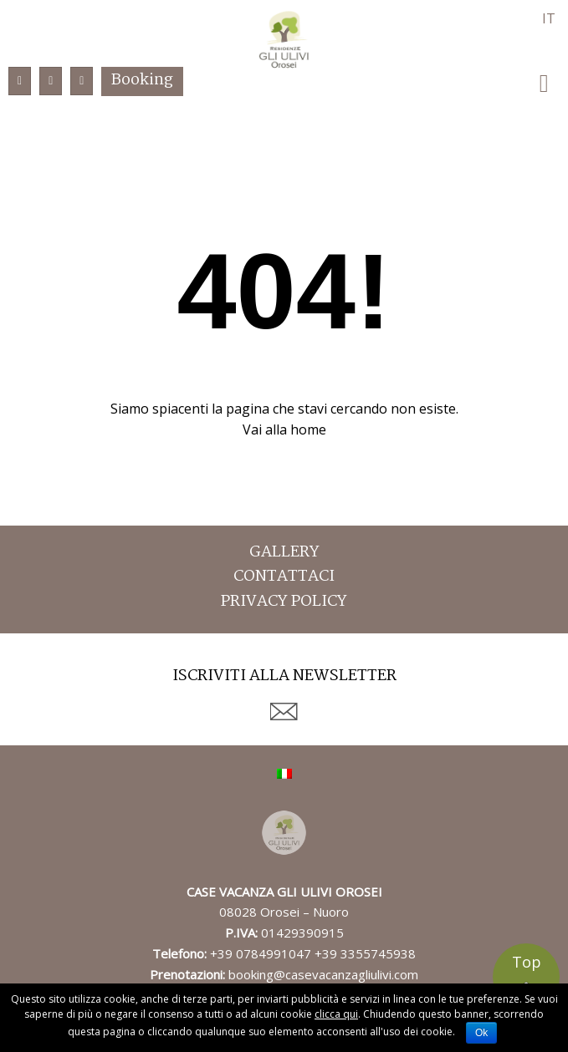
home (308, 429)
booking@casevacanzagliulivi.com (323, 974)
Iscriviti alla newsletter (284, 678)
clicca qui (336, 1014)
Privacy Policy (284, 602)
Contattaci (284, 577)
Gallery (284, 552)
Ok (481, 1033)
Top (526, 962)
